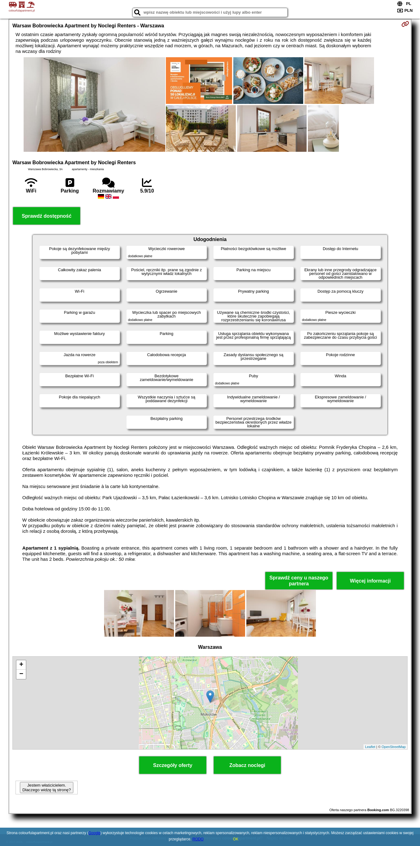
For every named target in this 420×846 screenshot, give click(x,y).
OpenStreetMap (393, 747)
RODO (197, 839)
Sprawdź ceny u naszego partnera (298, 580)
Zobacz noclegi (247, 765)
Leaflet (370, 747)
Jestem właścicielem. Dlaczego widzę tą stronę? (46, 787)
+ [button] (21, 665)
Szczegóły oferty (172, 765)
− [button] (21, 674)
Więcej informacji (370, 580)
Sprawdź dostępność (46, 216)
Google (95, 833)
